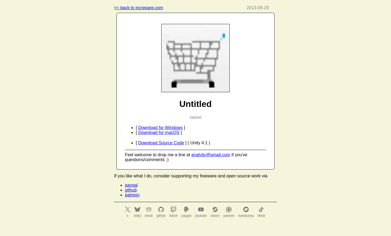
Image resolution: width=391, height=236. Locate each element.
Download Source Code (161, 143)
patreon (132, 195)
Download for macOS (158, 132)
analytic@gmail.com (210, 154)
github (131, 190)
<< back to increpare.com (138, 7)
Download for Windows (160, 127)
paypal (131, 185)
